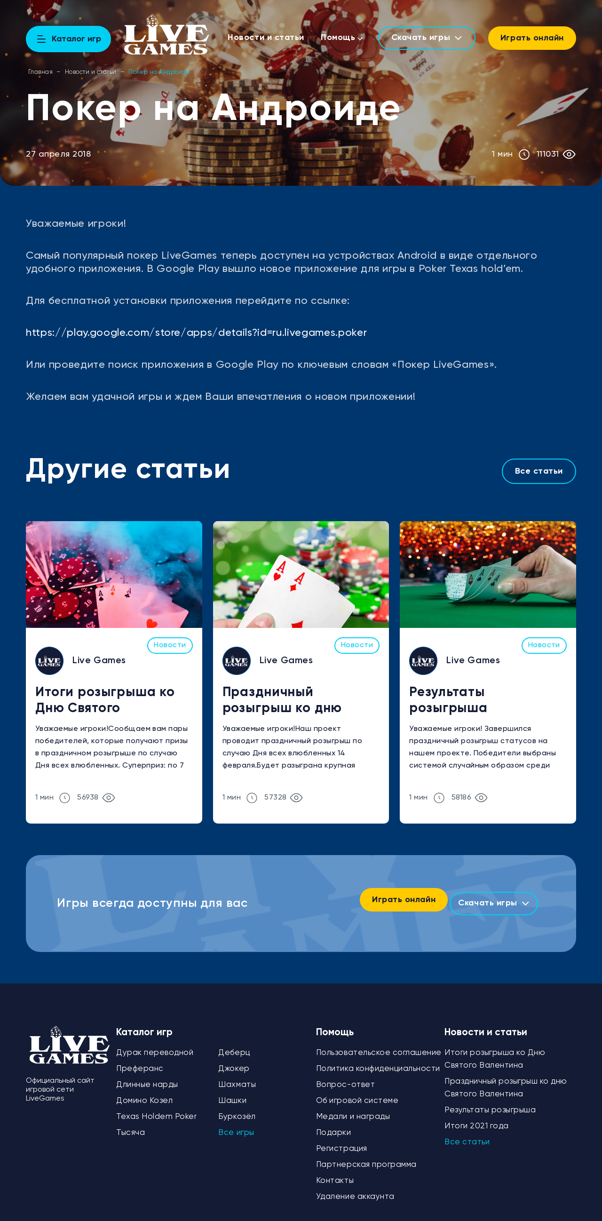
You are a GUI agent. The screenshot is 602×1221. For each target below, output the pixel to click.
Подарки (333, 1125)
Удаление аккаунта (355, 1189)
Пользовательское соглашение (379, 1045)
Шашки (232, 1093)
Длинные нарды (147, 1077)
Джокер (233, 1061)
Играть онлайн (532, 38)
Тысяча (130, 1125)
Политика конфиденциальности (378, 1061)
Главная (40, 72)
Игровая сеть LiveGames (536, 1216)
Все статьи (539, 471)
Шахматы (237, 1077)
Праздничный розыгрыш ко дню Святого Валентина (287, 702)
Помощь (340, 37)
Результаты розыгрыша (448, 700)
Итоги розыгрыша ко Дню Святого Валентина (105, 702)
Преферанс (140, 1061)
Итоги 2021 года (476, 1119)
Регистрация (341, 1141)
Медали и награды (353, 1109)
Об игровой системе (357, 1093)
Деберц (234, 1045)
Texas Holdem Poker (156, 1109)
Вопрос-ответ (345, 1077)
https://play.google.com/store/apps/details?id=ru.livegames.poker (196, 333)
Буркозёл (236, 1109)
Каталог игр (144, 1025)
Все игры (236, 1125)
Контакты (335, 1173)
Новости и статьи (268, 37)
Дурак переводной (154, 1045)
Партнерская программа (366, 1157)
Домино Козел (144, 1093)
